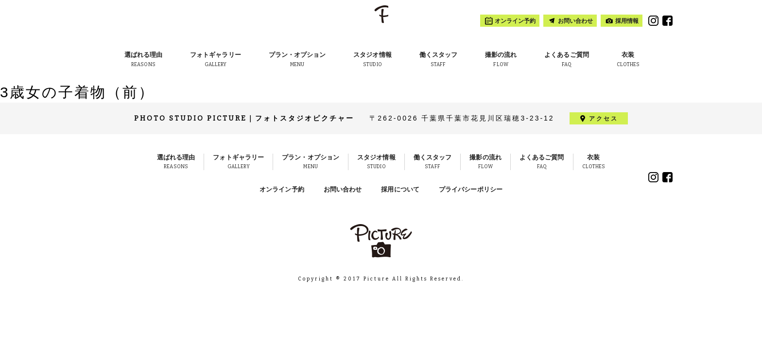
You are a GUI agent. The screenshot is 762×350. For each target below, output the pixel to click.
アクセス (603, 118)
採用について (400, 189)
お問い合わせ (343, 189)
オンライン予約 (282, 189)
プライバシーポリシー (470, 189)
